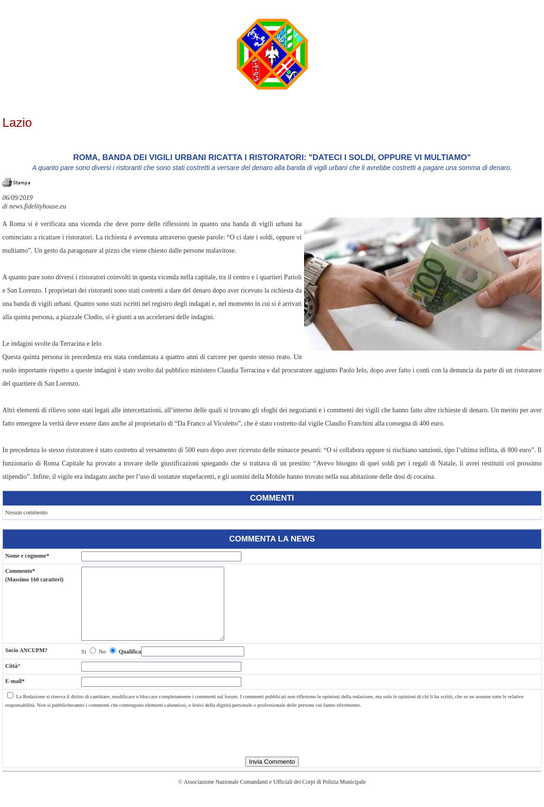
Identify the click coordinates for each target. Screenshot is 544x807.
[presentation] (272, 743)
